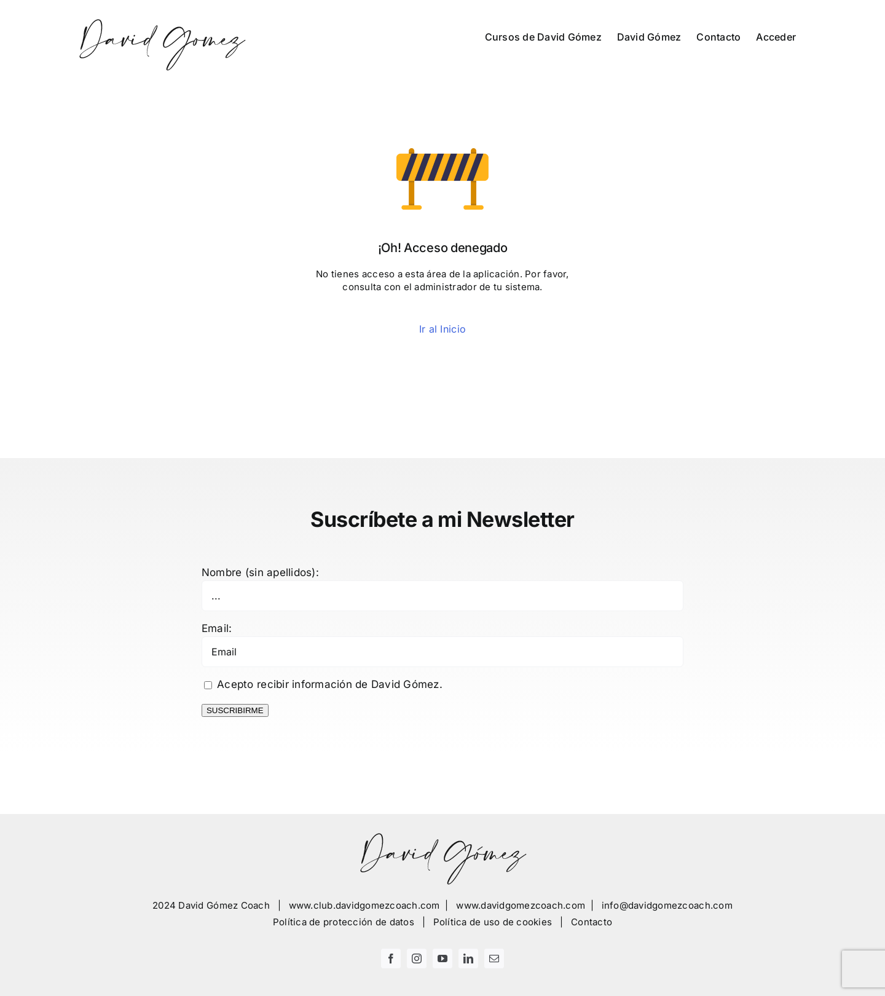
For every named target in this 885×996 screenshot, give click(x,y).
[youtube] (442, 958)
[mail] (494, 958)
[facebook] (391, 958)
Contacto (591, 922)
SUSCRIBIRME (235, 710)
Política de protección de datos (343, 922)
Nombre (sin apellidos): (260, 572)
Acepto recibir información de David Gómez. (323, 684)
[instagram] (417, 958)
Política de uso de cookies (493, 922)
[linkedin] (468, 958)
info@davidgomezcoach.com (667, 905)
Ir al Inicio (442, 329)
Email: (217, 628)
